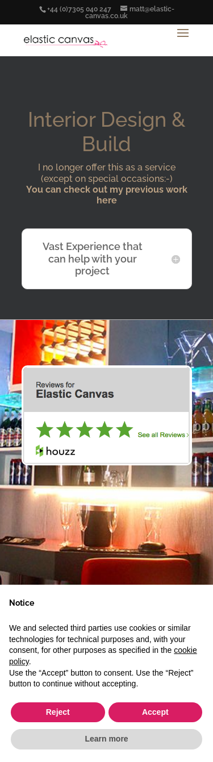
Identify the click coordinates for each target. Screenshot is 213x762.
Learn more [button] (106, 738)
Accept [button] (155, 712)
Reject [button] (58, 712)
